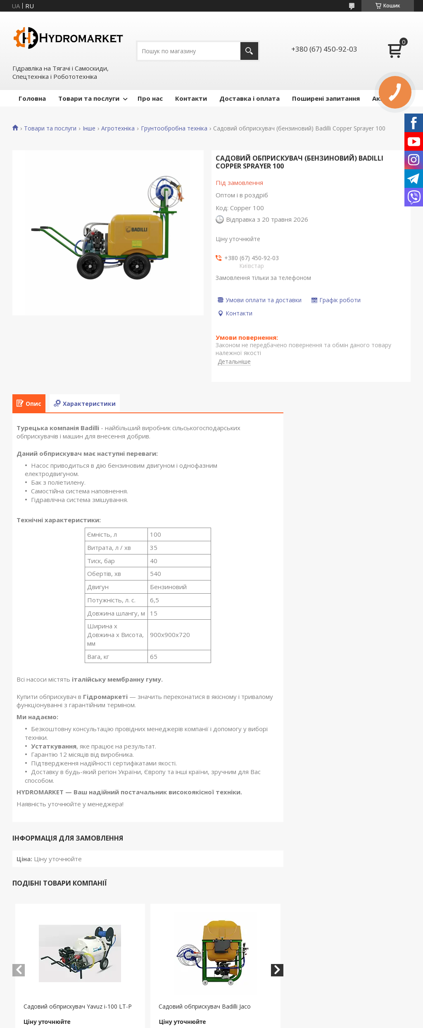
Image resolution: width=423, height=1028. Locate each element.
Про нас (150, 98)
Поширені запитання (326, 98)
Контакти (191, 98)
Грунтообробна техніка (174, 128)
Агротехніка (118, 128)
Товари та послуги (88, 98)
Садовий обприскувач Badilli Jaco (205, 1006)
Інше (89, 128)
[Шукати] (249, 51)
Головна (32, 98)
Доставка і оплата (249, 98)
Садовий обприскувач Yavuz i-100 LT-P (78, 1006)
